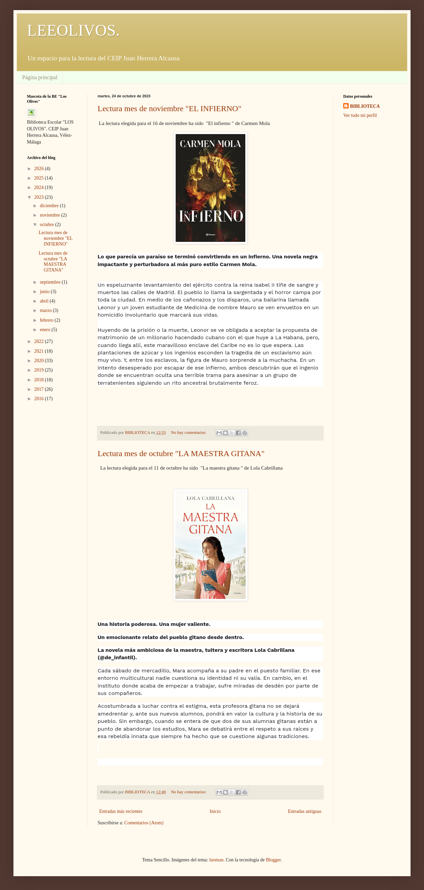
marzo (46, 310)
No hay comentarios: (189, 432)
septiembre (51, 282)
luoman (216, 859)
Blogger (273, 859)
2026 (39, 168)
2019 (39, 370)
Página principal (39, 77)
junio (45, 291)
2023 (39, 197)
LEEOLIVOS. (73, 30)
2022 (39, 341)
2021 (39, 351)
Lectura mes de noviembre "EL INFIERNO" (169, 108)
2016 (39, 398)
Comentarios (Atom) (143, 822)
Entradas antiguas (304, 811)
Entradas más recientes (120, 811)
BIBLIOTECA (365, 106)
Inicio (215, 811)
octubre (47, 224)
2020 (39, 360)
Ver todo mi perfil (360, 115)
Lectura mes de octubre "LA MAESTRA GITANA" (181, 453)
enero (45, 329)
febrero (47, 320)
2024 (39, 187)
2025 (39, 178)
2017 (39, 389)
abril (44, 301)
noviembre (50, 215)
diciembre (50, 205)
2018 (39, 379)
